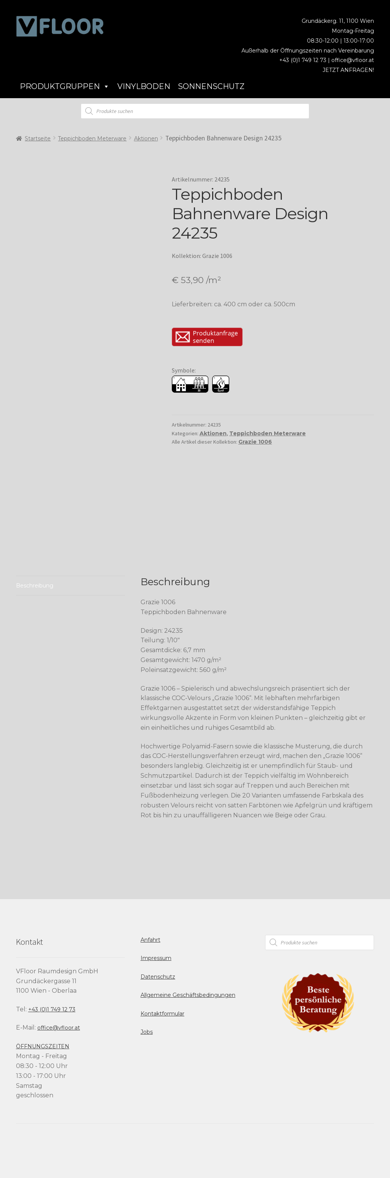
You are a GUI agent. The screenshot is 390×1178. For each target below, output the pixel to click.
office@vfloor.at (352, 60)
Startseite (38, 138)
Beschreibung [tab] (34, 585)
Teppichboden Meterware (92, 138)
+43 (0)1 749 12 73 (51, 1009)
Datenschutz (158, 976)
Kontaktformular (162, 1013)
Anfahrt (150, 939)
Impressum (156, 958)
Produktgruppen (65, 86)
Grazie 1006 (255, 441)
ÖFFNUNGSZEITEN (42, 1046)
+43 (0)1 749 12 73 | (305, 60)
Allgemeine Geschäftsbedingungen (188, 995)
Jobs (147, 1031)
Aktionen (146, 138)
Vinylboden (143, 86)
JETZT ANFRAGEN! (348, 70)
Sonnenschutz (211, 86)
